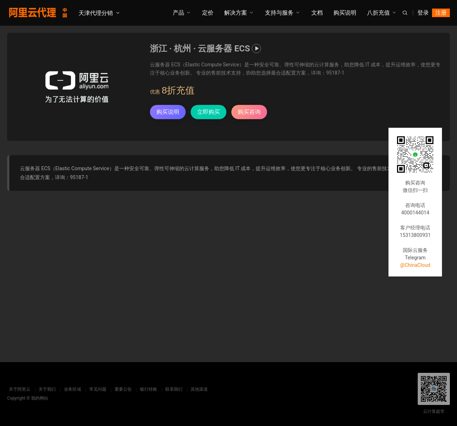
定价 (208, 12)
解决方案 (235, 12)
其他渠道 (197, 389)
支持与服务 (279, 12)
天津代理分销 (96, 13)
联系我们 (172, 389)
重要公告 (121, 389)
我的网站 (39, 398)
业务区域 (70, 389)
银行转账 (146, 389)
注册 (441, 12)
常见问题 (96, 389)
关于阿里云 (18, 389)
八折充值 (378, 12)
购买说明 (344, 12)
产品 (178, 12)
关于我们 (45, 389)
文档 (317, 12)
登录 (423, 12)
